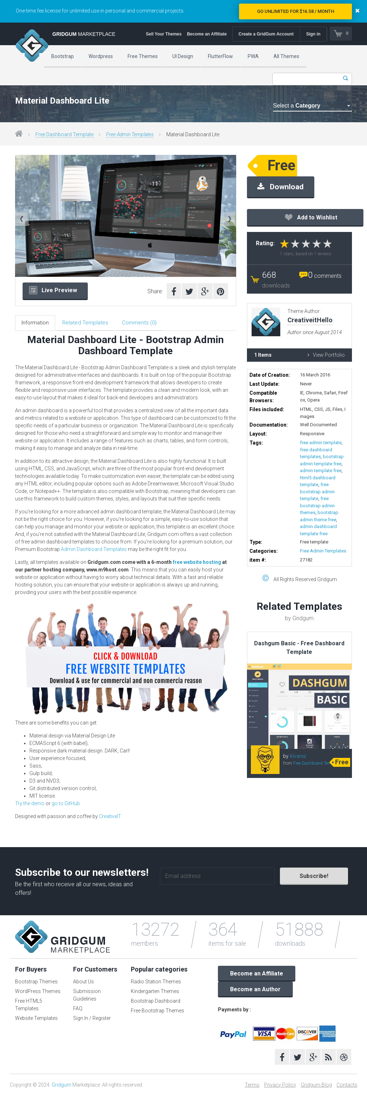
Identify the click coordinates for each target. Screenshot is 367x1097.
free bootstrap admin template (317, 491)
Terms (252, 1086)
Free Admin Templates (130, 134)
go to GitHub (66, 804)
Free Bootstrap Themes (157, 1012)
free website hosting (197, 563)
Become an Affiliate (206, 34)
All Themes (286, 56)
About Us (83, 983)
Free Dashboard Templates (318, 763)
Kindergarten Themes (155, 993)
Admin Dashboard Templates (94, 551)
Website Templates (36, 1019)
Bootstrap (62, 56)
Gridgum (61, 1086)
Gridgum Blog (316, 1086)
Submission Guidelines (87, 996)
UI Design (182, 56)
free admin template (321, 442)
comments (325, 275)
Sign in (313, 34)
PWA (253, 56)
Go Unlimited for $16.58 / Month (295, 11)
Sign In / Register (92, 1019)
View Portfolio (326, 355)
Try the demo (29, 804)
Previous (22, 219)
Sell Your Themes (163, 34)
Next (229, 219)
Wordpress (101, 56)
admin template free (321, 470)
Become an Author (255, 990)
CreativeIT (110, 817)
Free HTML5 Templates (28, 1006)
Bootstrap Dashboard (155, 1002)
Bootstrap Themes (36, 983)
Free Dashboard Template (64, 134)
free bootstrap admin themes (317, 505)
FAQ (77, 1010)
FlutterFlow (220, 56)
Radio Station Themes (156, 983)
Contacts (347, 1086)
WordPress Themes (38, 993)
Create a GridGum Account (265, 34)
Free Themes (143, 56)
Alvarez (298, 756)
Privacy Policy (280, 1086)
